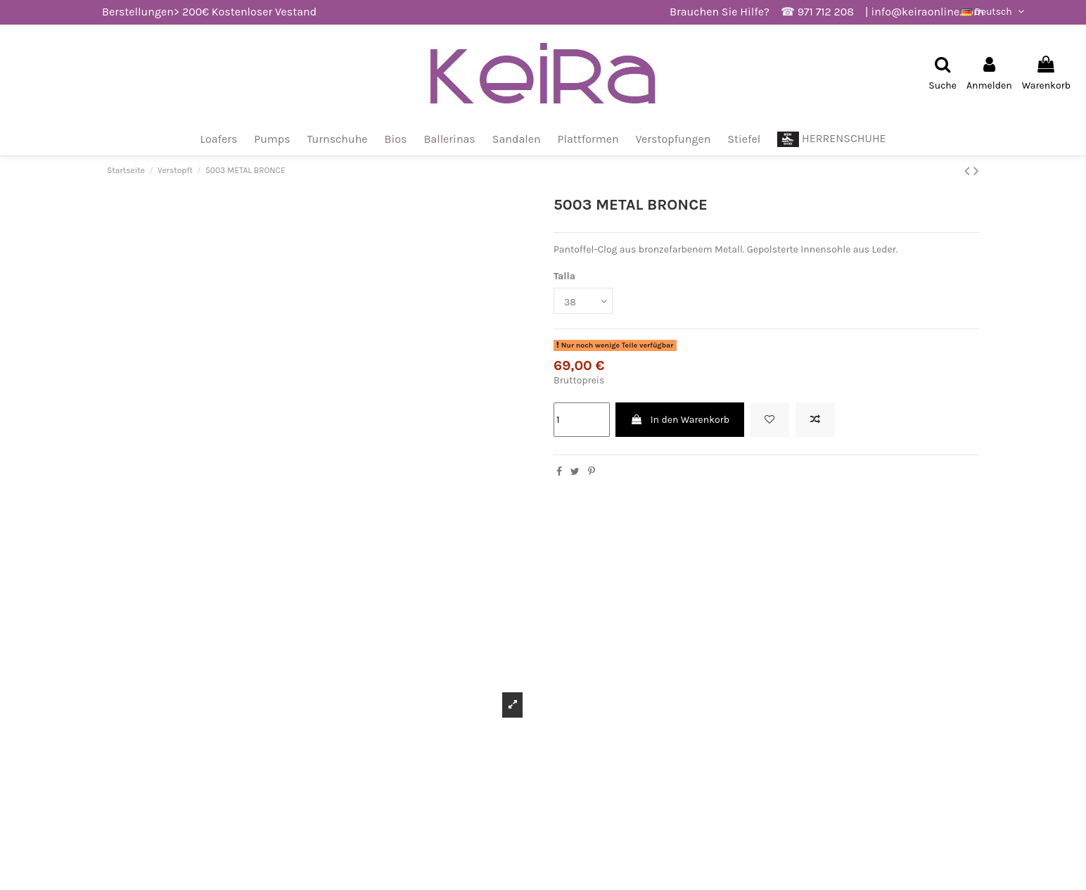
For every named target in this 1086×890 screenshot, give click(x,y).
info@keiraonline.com (927, 11)
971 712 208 (826, 11)
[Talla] (583, 301)
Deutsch (994, 12)
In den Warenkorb (679, 420)
